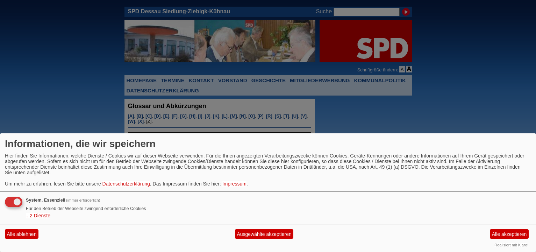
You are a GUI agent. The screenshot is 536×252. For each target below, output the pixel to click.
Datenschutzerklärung (126, 184)
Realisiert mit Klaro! (511, 245)
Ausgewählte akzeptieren (264, 234)
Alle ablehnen (22, 234)
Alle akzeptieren (509, 234)
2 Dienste (38, 215)
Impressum (234, 184)
